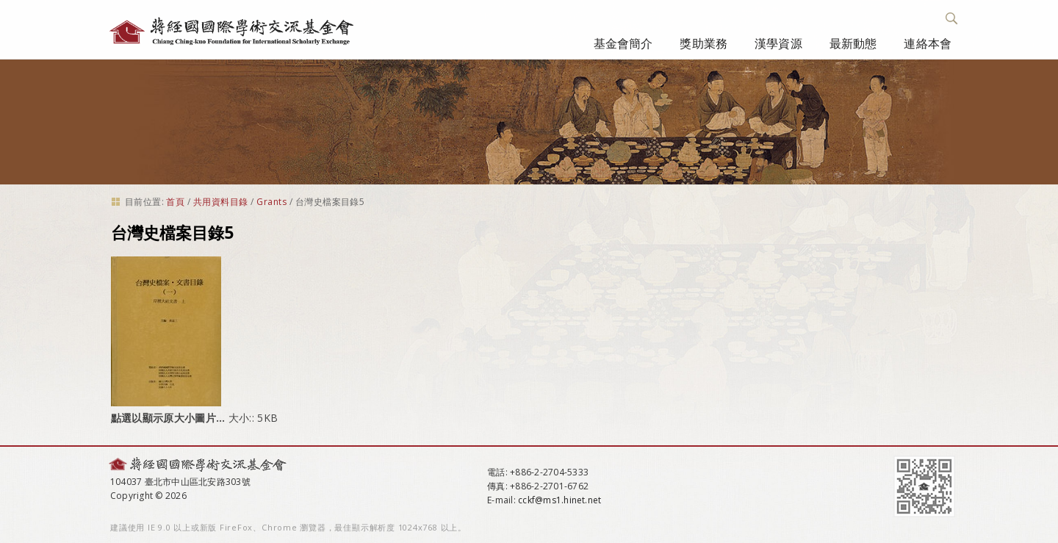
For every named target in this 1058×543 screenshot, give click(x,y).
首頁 (175, 201)
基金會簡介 (623, 43)
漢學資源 (778, 43)
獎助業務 (703, 43)
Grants (271, 201)
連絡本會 (927, 43)
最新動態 (853, 43)
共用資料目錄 (220, 201)
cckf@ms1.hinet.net (559, 500)
